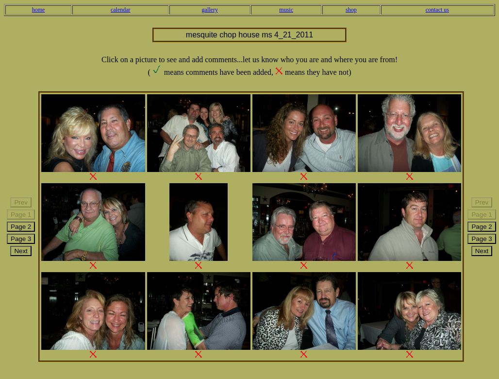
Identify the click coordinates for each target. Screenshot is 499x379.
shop (351, 9)
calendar (121, 9)
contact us (437, 9)
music (286, 9)
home (38, 9)
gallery (210, 9)
